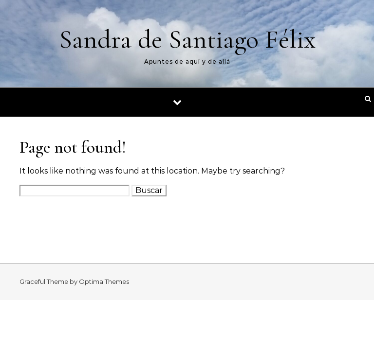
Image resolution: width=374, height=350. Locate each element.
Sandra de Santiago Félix (187, 39)
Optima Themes (104, 281)
